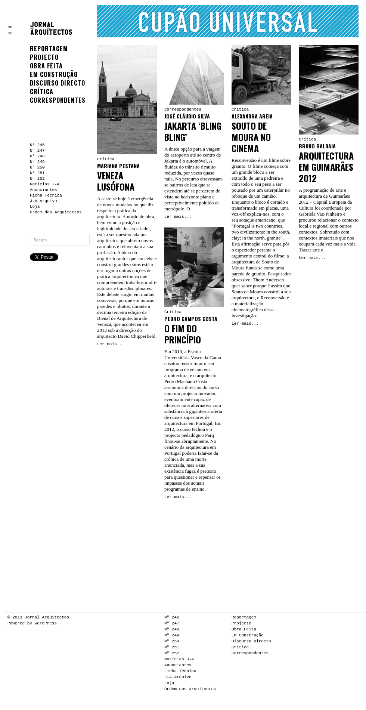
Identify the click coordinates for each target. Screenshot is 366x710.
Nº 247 (37, 150)
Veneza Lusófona (115, 181)
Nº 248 (37, 156)
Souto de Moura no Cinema (251, 137)
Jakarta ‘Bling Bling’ (192, 131)
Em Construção (54, 74)
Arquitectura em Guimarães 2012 (326, 167)
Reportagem (49, 48)
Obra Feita (46, 65)
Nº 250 (37, 167)
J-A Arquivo (43, 201)
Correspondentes (58, 100)
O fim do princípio (182, 333)
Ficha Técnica (46, 195)
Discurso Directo (57, 82)
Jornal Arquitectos (47, 617)
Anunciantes (43, 190)
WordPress (46, 623)
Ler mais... (110, 344)
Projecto (44, 57)
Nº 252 (37, 178)
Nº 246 (37, 145)
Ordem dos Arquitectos (56, 212)
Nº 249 (37, 162)
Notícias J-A (44, 184)
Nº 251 (37, 173)
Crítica (41, 91)
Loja (35, 206)
